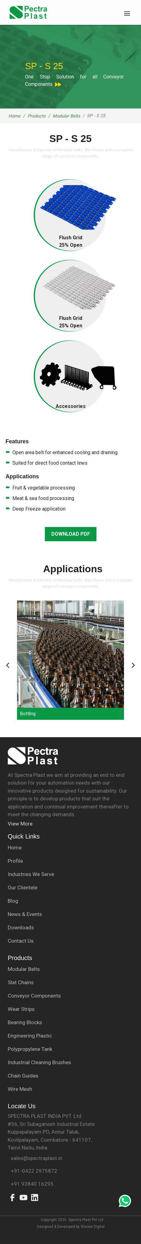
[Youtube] (23, 1200)
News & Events (25, 914)
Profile (15, 861)
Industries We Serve (31, 874)
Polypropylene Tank (30, 1049)
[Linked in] (34, 1200)
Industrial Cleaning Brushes (39, 1062)
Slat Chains (21, 982)
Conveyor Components (34, 996)
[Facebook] (12, 1200)
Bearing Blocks (25, 1022)
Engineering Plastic (30, 1036)
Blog (13, 901)
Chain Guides (23, 1076)
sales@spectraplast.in (35, 1158)
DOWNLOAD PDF (70, 534)
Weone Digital (92, 1226)
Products (36, 116)
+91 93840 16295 (30, 1184)
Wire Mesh (20, 1089)
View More (20, 824)
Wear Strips (21, 1009)
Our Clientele (22, 887)
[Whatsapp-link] (125, 1202)
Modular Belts (66, 116)
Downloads (21, 927)
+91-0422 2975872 (32, 1171)
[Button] (8, 666)
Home (14, 116)
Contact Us (21, 941)
